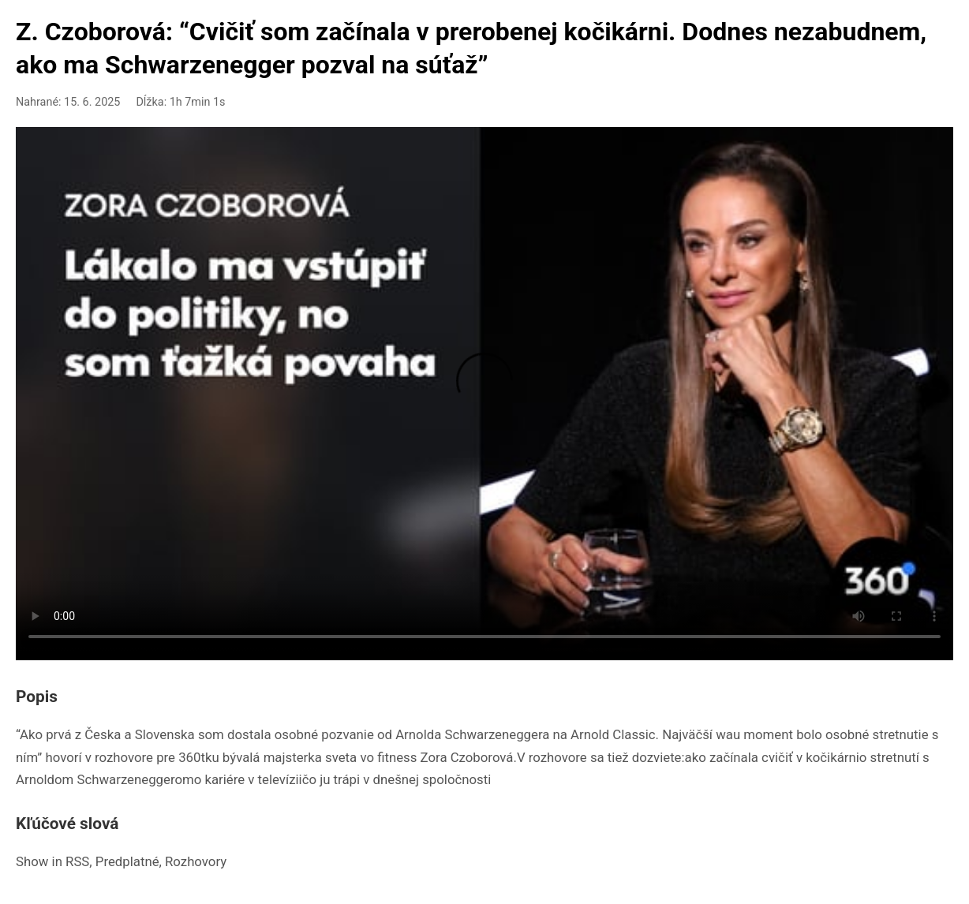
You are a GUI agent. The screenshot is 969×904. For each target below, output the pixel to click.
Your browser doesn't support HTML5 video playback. (484, 390)
